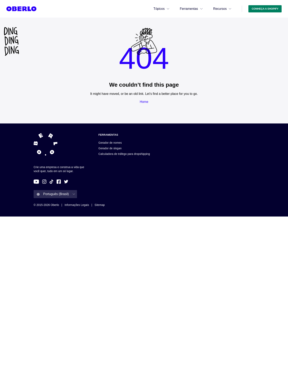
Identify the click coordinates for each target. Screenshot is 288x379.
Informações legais (77, 205)
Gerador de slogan (110, 148)
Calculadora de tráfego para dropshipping (124, 153)
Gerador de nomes (110, 142)
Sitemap (100, 205)
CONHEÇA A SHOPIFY (265, 8)
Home (144, 101)
